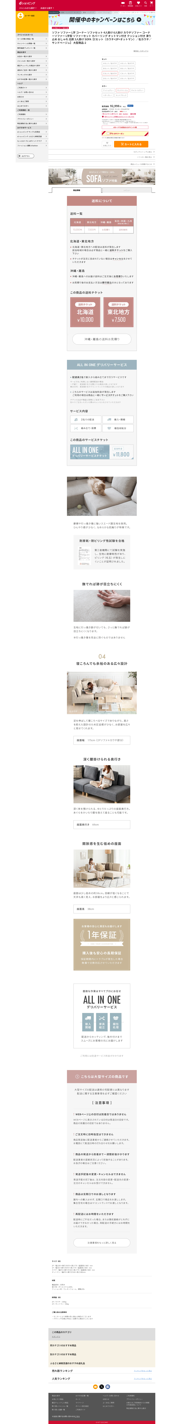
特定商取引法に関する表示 (27, 123)
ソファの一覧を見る (144, 157)
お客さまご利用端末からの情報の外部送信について (137, 1403)
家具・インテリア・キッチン (70, 12)
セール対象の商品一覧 (25, 39)
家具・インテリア (88, 12)
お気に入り (107, 145)
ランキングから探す (24, 74)
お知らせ (20, 97)
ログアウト (26, 156)
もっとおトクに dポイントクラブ (29, 141)
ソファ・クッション (104, 12)
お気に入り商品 (57, 1399)
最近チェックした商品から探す (28, 65)
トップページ (54, 12)
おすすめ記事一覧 (82, 1395)
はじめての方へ (23, 106)
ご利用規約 (21, 114)
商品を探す (56, 1395)
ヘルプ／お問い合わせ (25, 92)
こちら (77, 1416)
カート (78, 1399)
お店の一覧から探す (24, 56)
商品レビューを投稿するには (141, 164)
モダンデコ (56, 1336)
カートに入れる (131, 144)
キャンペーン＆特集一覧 (26, 43)
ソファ (116, 12)
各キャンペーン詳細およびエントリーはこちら (119, 117)
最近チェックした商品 (60, 1402)
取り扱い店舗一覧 (58, 1409)
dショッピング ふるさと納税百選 (29, 136)
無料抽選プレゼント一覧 (26, 48)
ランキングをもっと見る (143, 1371)
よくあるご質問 (23, 101)
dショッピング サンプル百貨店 (28, 132)
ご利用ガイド (22, 87)
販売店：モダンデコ (141, 51)
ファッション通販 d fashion (27, 145)
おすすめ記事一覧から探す (27, 79)
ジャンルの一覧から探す (26, 61)
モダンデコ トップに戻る (142, 152)
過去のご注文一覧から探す (27, 70)
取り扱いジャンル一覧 (60, 1406)
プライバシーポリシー (25, 119)
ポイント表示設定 (82, 1406)
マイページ (80, 1402)
